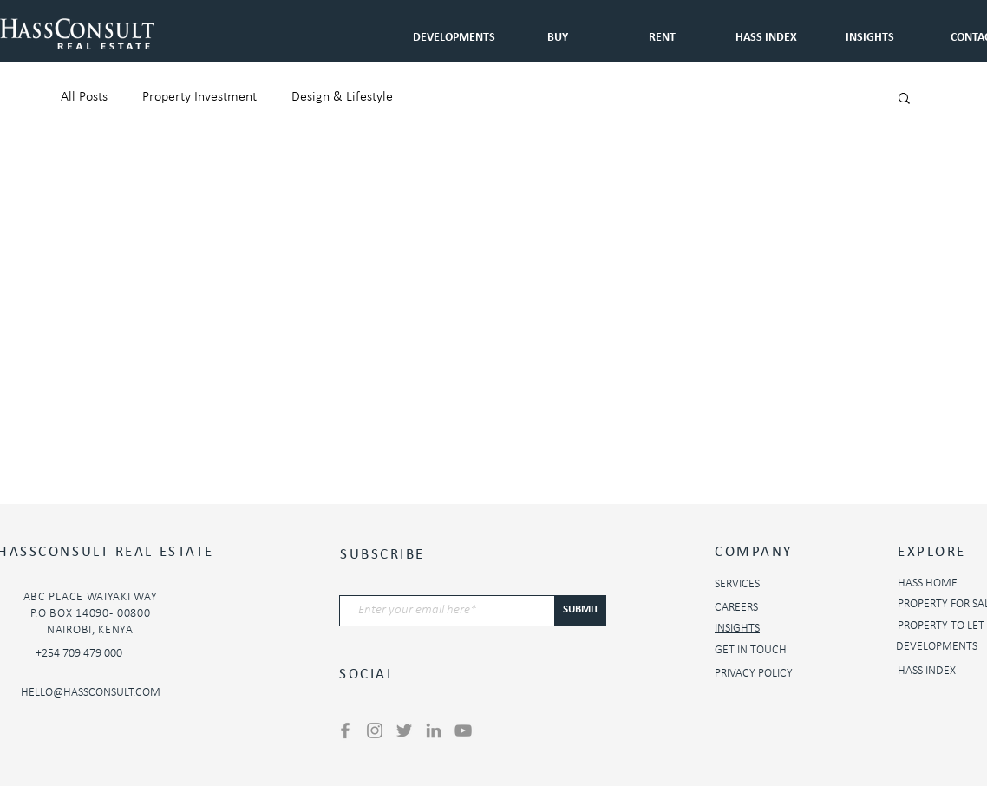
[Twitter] (404, 730)
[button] (662, 30)
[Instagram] (374, 730)
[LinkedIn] (433, 730)
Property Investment (199, 97)
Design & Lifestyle (342, 97)
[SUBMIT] (580, 610)
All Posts (84, 97)
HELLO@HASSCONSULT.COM (90, 692)
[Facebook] (345, 730)
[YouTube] (463, 730)
